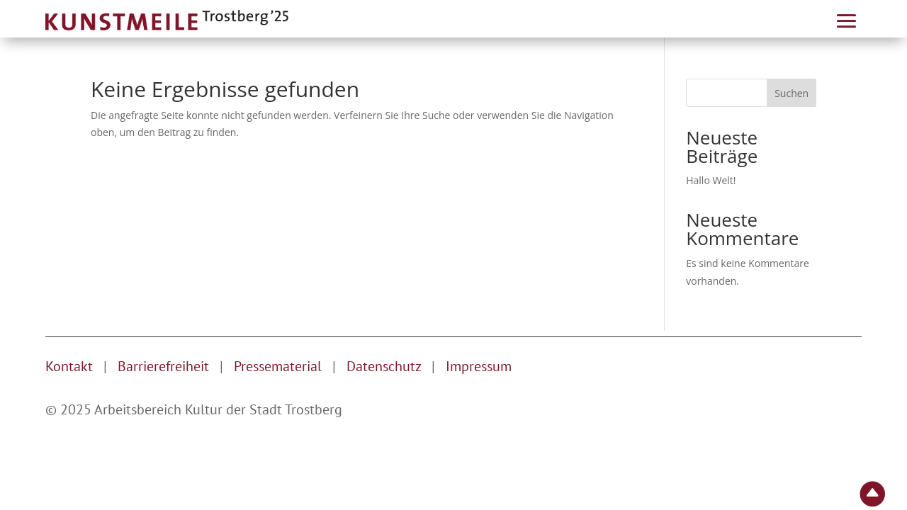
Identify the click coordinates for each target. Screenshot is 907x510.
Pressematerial (278, 366)
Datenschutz (385, 366)
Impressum (479, 366)
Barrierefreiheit (163, 366)
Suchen (791, 93)
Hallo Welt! (711, 180)
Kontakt (69, 366)
